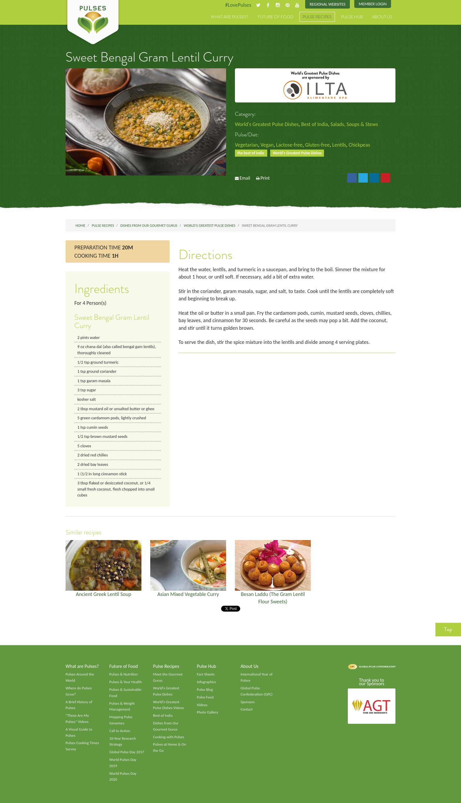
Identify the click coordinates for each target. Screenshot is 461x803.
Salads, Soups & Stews (354, 124)
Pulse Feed (205, 697)
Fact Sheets (205, 674)
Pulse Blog (205, 689)
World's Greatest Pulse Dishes (267, 124)
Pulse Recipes (317, 16)
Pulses (93, 23)
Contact (246, 709)
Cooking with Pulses (168, 737)
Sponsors (247, 702)
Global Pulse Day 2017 (126, 752)
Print (265, 178)
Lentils (339, 145)
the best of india (251, 152)
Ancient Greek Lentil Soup (103, 594)
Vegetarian (246, 145)
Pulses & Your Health (125, 682)
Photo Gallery (207, 712)
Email (245, 178)
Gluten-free (317, 145)
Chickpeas (359, 145)
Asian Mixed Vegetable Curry (188, 594)
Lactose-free (289, 145)
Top (448, 629)
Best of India (314, 124)
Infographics (206, 682)
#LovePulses (238, 5)
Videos (202, 705)
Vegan (267, 145)
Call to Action (119, 731)
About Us (382, 16)
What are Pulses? (229, 16)
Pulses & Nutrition (123, 674)
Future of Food (275, 16)
